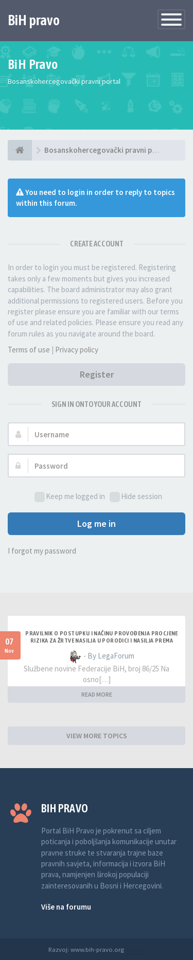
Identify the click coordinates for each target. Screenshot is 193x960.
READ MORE (96, 694)
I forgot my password (42, 551)
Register (97, 374)
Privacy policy (76, 349)
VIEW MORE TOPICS (96, 735)
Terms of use (29, 349)
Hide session (136, 496)
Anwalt (135, 949)
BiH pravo (34, 20)
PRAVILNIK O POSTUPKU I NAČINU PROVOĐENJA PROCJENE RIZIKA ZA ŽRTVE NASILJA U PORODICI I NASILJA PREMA (101, 637)
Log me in (96, 523)
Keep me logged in (69, 496)
